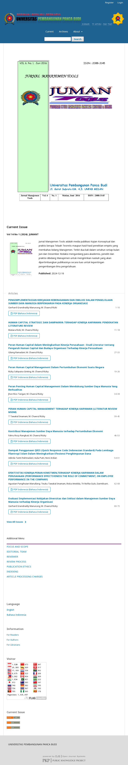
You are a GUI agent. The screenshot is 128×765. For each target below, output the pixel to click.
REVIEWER (12, 556)
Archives (63, 31)
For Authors (12, 639)
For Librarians (13, 644)
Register (109, 2)
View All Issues (15, 521)
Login (120, 2)
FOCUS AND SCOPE (17, 546)
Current (50, 31)
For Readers (13, 634)
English (10, 609)
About (77, 31)
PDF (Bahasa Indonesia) (25, 313)
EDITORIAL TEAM (16, 551)
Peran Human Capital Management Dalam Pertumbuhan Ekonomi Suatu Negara (56, 367)
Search (78, 39)
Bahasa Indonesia (16, 614)
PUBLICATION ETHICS (19, 566)
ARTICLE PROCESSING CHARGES (25, 576)
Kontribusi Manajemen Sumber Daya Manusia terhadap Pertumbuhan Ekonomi (55, 431)
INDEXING (12, 571)
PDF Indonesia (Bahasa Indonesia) (30, 358)
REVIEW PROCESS (16, 561)
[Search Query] (57, 39)
